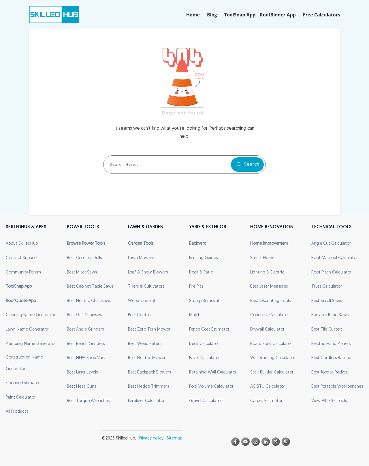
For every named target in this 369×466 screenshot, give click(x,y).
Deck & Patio (201, 272)
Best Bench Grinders (86, 344)
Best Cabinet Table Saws (90, 286)
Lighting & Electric (267, 272)
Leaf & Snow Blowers (148, 272)
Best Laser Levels (82, 372)
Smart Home (262, 258)
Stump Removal (204, 301)
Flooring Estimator (23, 383)
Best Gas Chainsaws (85, 315)
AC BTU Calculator (267, 386)
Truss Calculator (326, 286)
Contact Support (22, 258)
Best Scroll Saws (326, 301)
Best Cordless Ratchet (332, 358)
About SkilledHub (22, 244)
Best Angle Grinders (85, 329)
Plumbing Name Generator (31, 344)
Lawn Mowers (141, 258)
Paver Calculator (204, 358)
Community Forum (23, 272)
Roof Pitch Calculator (331, 272)
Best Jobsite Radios (329, 372)
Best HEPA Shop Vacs (86, 358)
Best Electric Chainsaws (89, 301)
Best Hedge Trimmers (148, 386)
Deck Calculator (204, 344)
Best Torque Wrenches (88, 401)
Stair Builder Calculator (271, 372)
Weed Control (141, 301)
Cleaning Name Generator (30, 315)
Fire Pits (196, 286)
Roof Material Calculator (334, 258)
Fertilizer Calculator (146, 401)
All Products (17, 412)
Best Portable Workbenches (337, 386)
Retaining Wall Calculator (213, 372)
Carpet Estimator (266, 401)
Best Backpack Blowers (149, 372)
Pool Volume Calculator (211, 386)
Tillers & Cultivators (146, 286)
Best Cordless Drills (84, 258)
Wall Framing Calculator (272, 358)
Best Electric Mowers (147, 358)
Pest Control (139, 315)
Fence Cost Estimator (209, 329)
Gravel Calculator (205, 401)
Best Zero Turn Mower (149, 329)
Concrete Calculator (269, 315)
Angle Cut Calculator (331, 244)
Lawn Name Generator (27, 329)
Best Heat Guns (81, 386)
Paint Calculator (21, 397)
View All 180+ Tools (329, 401)
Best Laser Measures (269, 286)
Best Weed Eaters (144, 344)
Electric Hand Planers (331, 344)
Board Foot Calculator (271, 344)
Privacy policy (151, 438)
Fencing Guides (203, 258)
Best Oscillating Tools (270, 301)
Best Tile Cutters (326, 329)
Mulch (194, 315)
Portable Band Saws (330, 315)
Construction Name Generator (24, 363)
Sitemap (174, 438)
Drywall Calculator (267, 329)
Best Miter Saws (82, 272)
